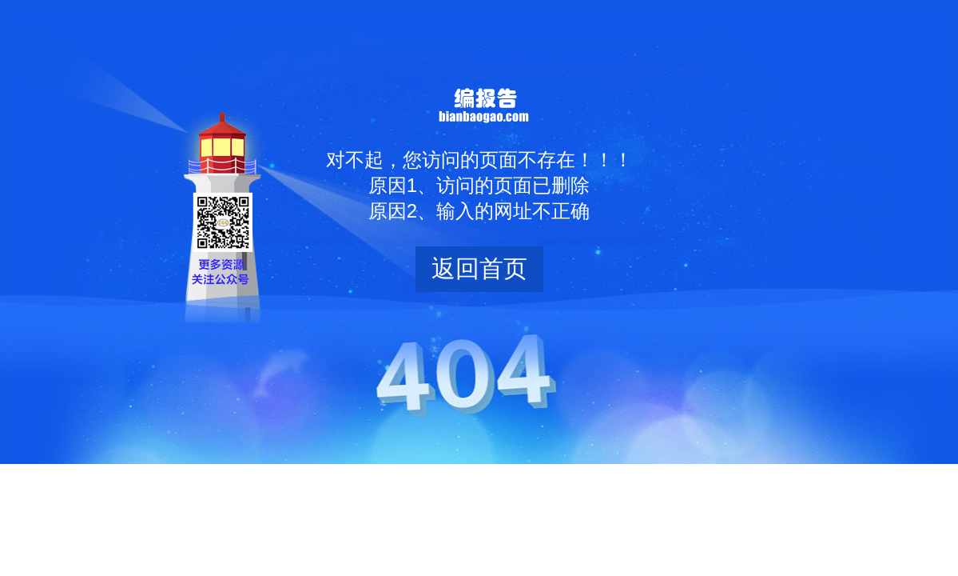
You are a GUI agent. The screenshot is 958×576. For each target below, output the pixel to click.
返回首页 (479, 268)
